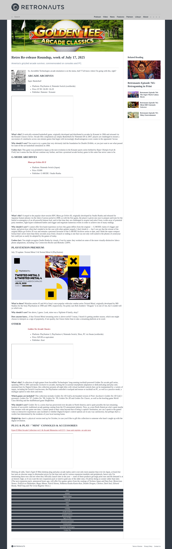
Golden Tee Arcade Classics (39, 329)
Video (105, 17)
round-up (67, 499)
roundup (67, 508)
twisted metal (67, 524)
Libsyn (138, 17)
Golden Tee (67, 530)
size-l (67, 502)
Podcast (97, 17)
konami (67, 493)
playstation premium (67, 521)
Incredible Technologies (67, 527)
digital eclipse (67, 496)
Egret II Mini (67, 518)
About (145, 17)
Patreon (129, 17)
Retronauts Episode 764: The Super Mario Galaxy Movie (149, 95)
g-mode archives (67, 515)
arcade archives (67, 512)
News (112, 17)
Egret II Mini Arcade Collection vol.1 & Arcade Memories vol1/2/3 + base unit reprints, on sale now (51, 430)
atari (67, 490)
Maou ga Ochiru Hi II (37, 162)
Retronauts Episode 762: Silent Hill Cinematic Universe (149, 105)
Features (120, 17)
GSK (67, 505)
